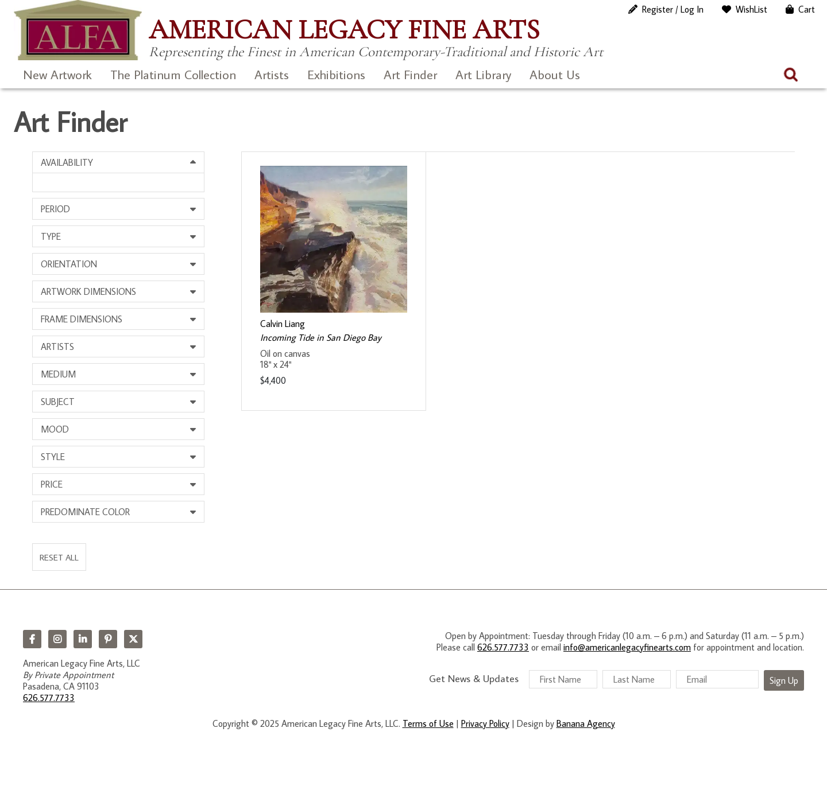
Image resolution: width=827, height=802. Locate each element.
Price (52, 484)
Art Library (483, 74)
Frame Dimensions (81, 319)
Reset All (59, 557)
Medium (58, 374)
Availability (67, 162)
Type (51, 236)
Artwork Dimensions (88, 291)
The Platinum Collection (173, 74)
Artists (271, 74)
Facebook (32, 639)
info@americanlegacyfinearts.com (627, 647)
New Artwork (57, 74)
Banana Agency (586, 723)
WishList (751, 9)
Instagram (57, 639)
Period (55, 209)
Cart (806, 9)
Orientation (69, 264)
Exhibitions (336, 74)
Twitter (133, 639)
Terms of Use (428, 723)
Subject (58, 401)
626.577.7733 (49, 697)
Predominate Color (85, 511)
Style (53, 456)
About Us (555, 74)
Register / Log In (673, 9)
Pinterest (108, 639)
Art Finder (410, 74)
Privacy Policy (485, 723)
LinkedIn (83, 639)
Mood (55, 429)
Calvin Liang (282, 323)
